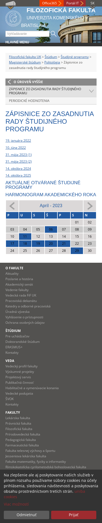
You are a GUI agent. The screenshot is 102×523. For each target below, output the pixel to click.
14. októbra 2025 (18, 175)
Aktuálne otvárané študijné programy (43, 185)
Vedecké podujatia (19, 393)
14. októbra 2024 (18, 168)
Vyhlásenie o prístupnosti (24, 317)
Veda (9, 360)
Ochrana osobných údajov (25, 322)
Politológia (52, 62)
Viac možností (16, 504)
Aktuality (11, 273)
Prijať (73, 514)
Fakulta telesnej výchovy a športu (30, 450)
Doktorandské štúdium (22, 341)
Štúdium (51, 57)
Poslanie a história (19, 279)
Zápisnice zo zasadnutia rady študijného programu (45, 91)
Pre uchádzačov (17, 336)
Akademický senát (19, 284)
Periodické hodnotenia (29, 100)
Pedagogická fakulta (20, 439)
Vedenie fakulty (17, 290)
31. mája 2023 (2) (18, 161)
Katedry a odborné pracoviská (28, 306)
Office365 (49, 3)
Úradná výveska (17, 311)
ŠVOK (9, 399)
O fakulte (14, 268)
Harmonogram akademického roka (50, 194)
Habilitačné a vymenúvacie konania (32, 388)
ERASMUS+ (14, 347)
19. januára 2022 (18, 140)
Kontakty (11, 352)
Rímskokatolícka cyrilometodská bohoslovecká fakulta (45, 467)
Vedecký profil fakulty (21, 366)
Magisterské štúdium (25, 62)
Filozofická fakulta (18, 429)
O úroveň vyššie (28, 82)
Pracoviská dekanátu (21, 300)
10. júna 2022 (15, 147)
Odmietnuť (26, 514)
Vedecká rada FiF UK (20, 295)
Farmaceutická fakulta (22, 445)
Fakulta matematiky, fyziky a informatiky (35, 461)
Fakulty (12, 412)
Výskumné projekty (19, 371)
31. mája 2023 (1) (18, 154)
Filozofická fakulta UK (25, 57)
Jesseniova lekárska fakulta (25, 456)
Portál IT (72, 3)
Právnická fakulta (18, 423)
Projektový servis (18, 377)
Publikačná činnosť (19, 382)
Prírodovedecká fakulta (22, 434)
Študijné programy (75, 57)
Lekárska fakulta (17, 418)
